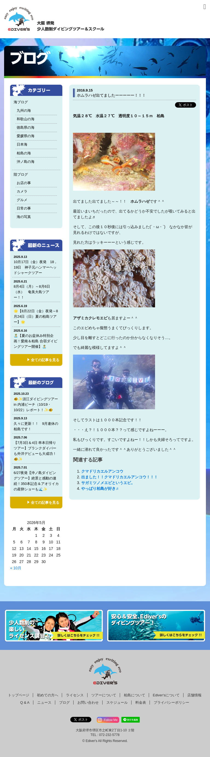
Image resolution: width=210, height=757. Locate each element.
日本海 (22, 144)
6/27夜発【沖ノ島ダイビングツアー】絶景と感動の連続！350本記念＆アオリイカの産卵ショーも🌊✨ (36, 478)
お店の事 (24, 183)
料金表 (140, 702)
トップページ (18, 695)
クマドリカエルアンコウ (102, 471)
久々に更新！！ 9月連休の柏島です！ (36, 423)
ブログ (64, 702)
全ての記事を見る (45, 360)
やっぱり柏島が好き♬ (101, 488)
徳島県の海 (25, 127)
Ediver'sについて (166, 695)
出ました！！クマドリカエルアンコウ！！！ (119, 477)
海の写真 (24, 217)
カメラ (22, 191)
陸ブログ (21, 174)
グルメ (22, 200)
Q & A (25, 702)
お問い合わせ (88, 702)
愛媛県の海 (25, 136)
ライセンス (75, 695)
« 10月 (15, 568)
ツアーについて (103, 695)
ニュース (44, 702)
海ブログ (21, 102)
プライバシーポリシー (171, 702)
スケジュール (117, 702)
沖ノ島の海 (25, 162)
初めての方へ (47, 695)
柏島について (134, 695)
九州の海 (24, 110)
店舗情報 (194, 695)
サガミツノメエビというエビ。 (108, 483)
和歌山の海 (25, 119)
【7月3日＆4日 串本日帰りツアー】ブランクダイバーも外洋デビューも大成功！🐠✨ (36, 448)
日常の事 (24, 208)
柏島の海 (24, 153)
